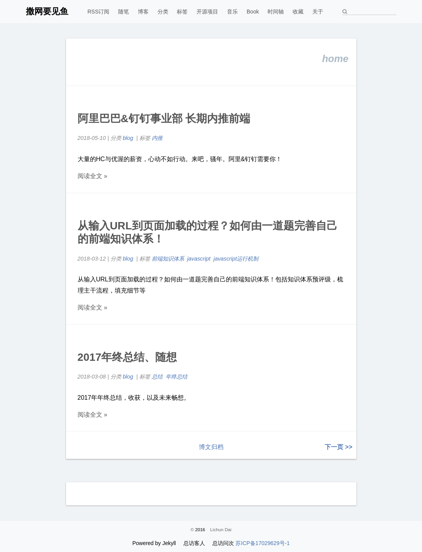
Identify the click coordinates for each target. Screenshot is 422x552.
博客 (143, 11)
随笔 (123, 11)
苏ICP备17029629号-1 (263, 543)
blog (128, 138)
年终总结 (176, 377)
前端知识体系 (168, 259)
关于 (317, 11)
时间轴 (276, 11)
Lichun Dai (220, 529)
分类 (163, 11)
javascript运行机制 (236, 259)
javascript (199, 259)
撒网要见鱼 (47, 11)
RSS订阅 (99, 11)
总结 (157, 377)
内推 (157, 138)
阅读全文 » (92, 176)
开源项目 (207, 11)
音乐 (232, 11)
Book (253, 11)
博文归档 (211, 447)
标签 (182, 11)
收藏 (298, 11)
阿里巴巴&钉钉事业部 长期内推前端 (164, 119)
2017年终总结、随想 (127, 357)
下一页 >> (338, 447)
